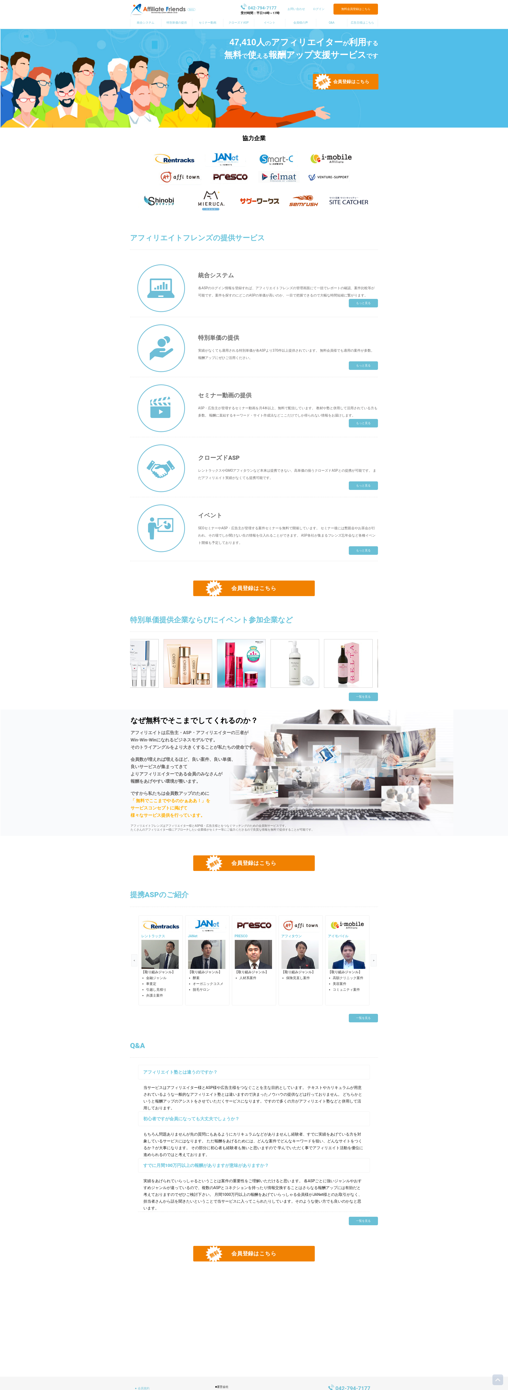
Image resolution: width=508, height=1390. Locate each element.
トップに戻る (497, 1379)
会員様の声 (300, 22)
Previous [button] (134, 960)
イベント (269, 22)
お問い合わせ (296, 9)
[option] (161, 960)
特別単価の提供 (176, 22)
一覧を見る (363, 696)
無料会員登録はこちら (355, 9)
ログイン (318, 9)
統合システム (145, 22)
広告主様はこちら (362, 22)
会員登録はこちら (351, 81)
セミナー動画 (207, 22)
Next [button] (374, 960)
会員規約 (143, 1388)
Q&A (331, 22)
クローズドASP (238, 22)
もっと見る (363, 303)
